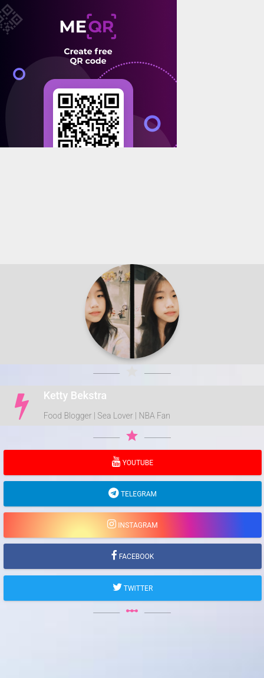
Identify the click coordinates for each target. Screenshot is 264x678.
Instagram (136, 525)
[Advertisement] (132, 279)
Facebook (135, 556)
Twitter (137, 588)
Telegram (138, 494)
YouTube (137, 463)
